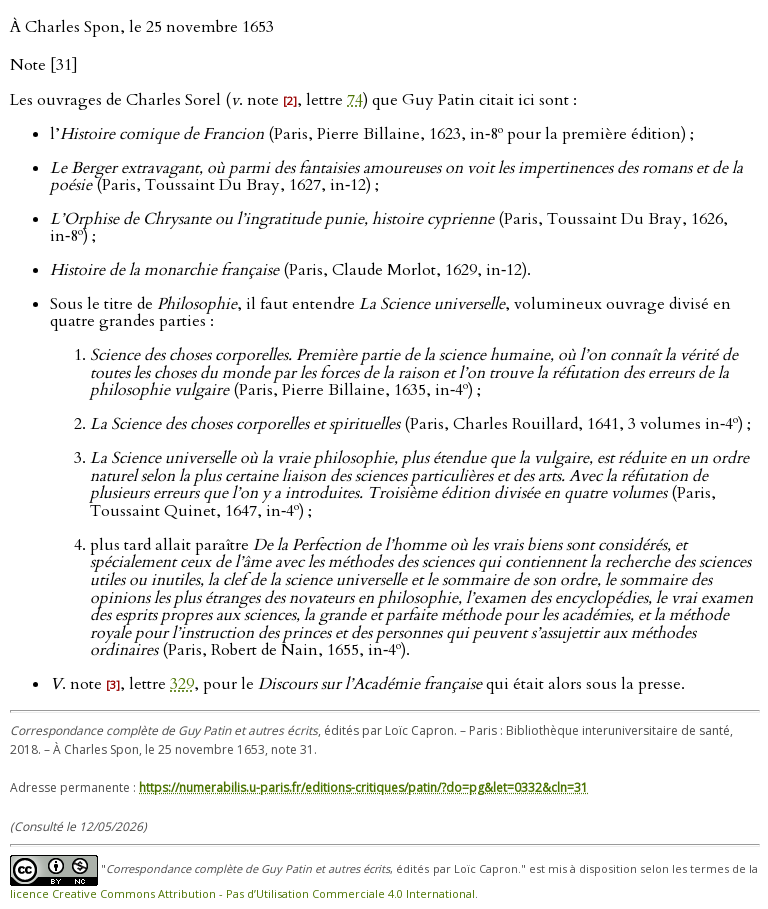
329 (182, 684)
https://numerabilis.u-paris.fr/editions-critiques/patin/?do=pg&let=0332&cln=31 (363, 787)
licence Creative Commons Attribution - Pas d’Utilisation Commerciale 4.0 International (242, 893)
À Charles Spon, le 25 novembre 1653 (142, 27)
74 (355, 100)
